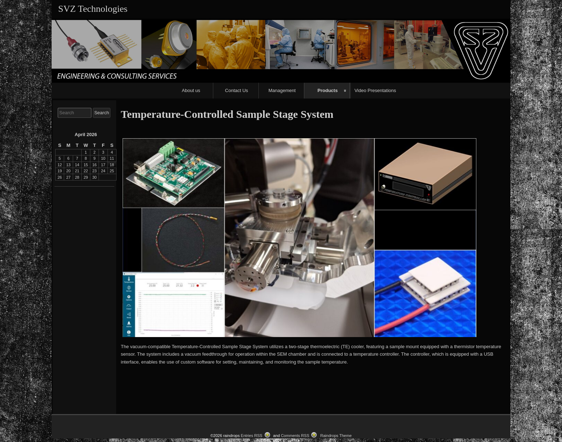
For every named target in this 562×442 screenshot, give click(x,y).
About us (191, 90)
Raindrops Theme (336, 435)
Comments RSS (295, 435)
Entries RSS (251, 435)
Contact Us (236, 90)
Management (282, 90)
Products (328, 90)
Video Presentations (375, 90)
